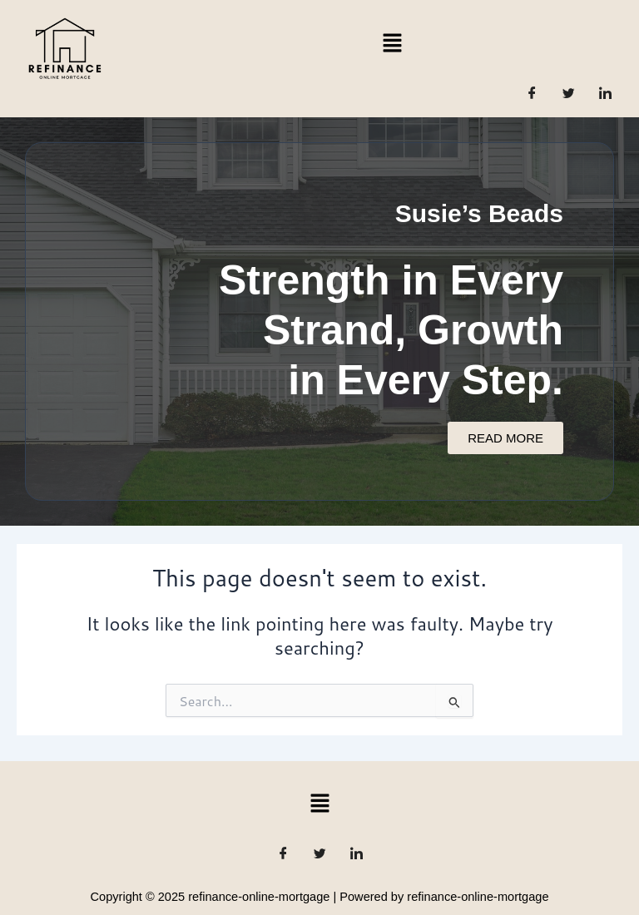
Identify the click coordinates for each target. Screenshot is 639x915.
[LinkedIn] (605, 92)
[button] (392, 42)
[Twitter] (569, 92)
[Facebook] (532, 92)
